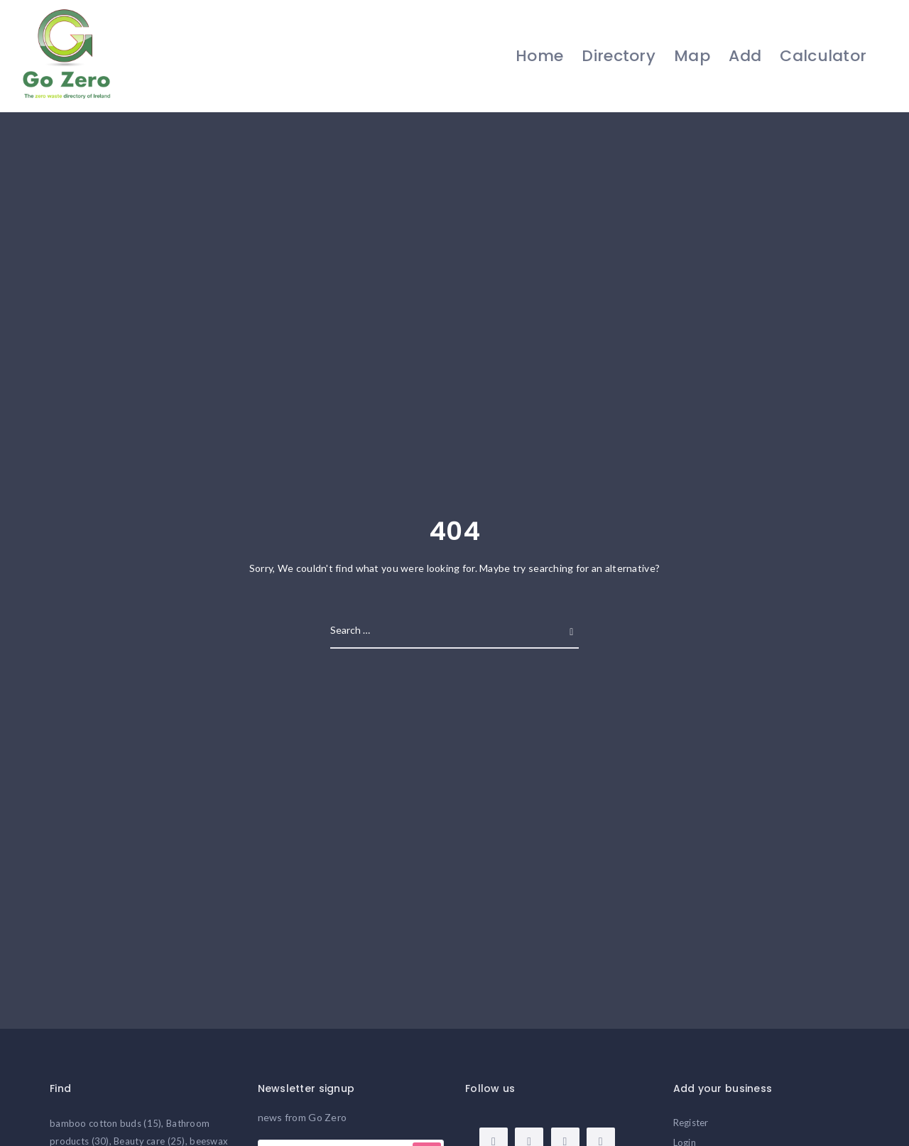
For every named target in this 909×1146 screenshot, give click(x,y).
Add (745, 56)
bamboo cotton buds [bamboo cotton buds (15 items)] (105, 1123)
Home (538, 56)
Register (691, 1122)
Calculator (823, 56)
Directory (618, 56)
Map (691, 56)
